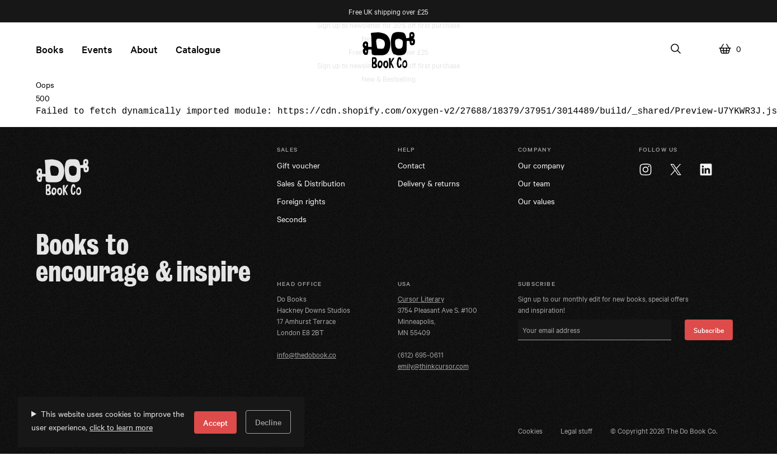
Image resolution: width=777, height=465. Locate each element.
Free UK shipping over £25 (388, 11)
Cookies (530, 430)
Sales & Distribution (311, 183)
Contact (411, 165)
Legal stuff (576, 430)
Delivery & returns (429, 183)
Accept (215, 422)
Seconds (292, 218)
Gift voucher (298, 165)
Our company (541, 165)
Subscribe (709, 330)
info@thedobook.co (306, 354)
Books (50, 49)
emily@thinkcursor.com (433, 365)
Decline (268, 422)
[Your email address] (594, 330)
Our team (534, 183)
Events (97, 49)
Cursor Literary (421, 298)
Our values (536, 200)
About (144, 49)
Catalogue (198, 49)
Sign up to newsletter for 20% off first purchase (388, 25)
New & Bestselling (388, 78)
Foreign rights (301, 200)
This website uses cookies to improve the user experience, (107, 420)
